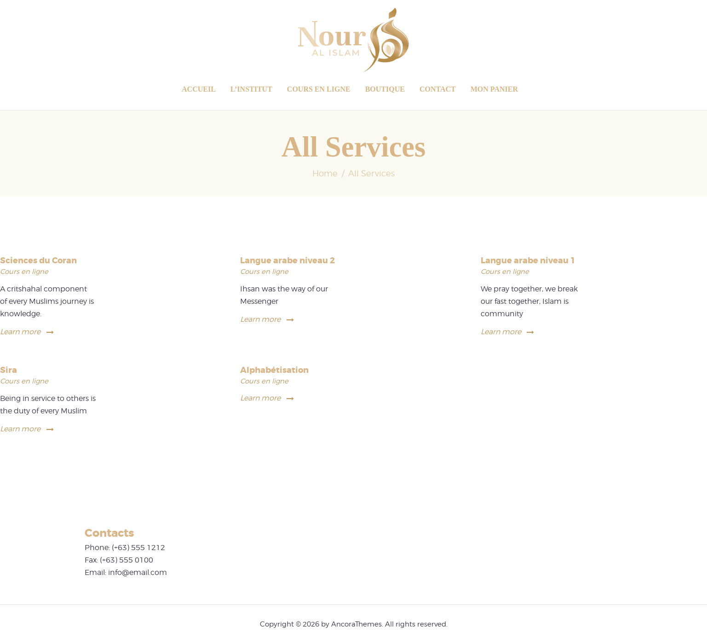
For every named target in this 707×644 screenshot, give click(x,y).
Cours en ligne (24, 271)
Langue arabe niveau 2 (287, 260)
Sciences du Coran (38, 260)
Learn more (20, 331)
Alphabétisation (274, 370)
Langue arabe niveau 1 (528, 260)
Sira (8, 370)
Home (325, 173)
